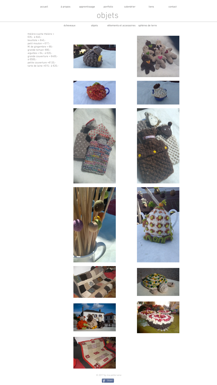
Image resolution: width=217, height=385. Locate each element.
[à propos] (65, 6)
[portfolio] (108, 6)
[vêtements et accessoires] (121, 25)
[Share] (108, 381)
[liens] (151, 6)
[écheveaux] (69, 25)
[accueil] (44, 6)
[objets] (94, 25)
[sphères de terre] (147, 25)
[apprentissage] (87, 6)
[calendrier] (130, 6)
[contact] (173, 6)
